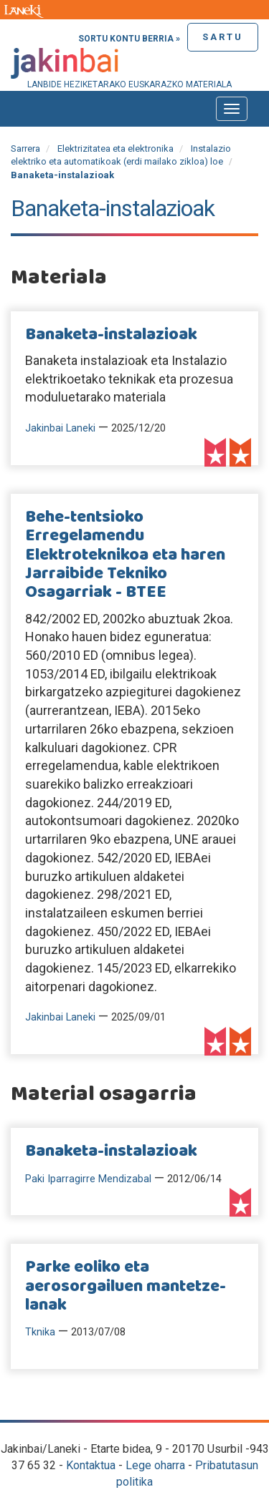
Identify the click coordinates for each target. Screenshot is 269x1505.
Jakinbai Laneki (60, 428)
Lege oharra (155, 1465)
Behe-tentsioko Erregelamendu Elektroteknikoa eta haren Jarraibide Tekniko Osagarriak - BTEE (125, 555)
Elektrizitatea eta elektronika (115, 148)
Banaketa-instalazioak (111, 335)
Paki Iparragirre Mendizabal (88, 1179)
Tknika (40, 1332)
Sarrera (25, 148)
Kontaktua (90, 1465)
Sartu (222, 36)
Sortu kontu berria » (129, 39)
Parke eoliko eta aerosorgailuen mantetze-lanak (125, 1286)
